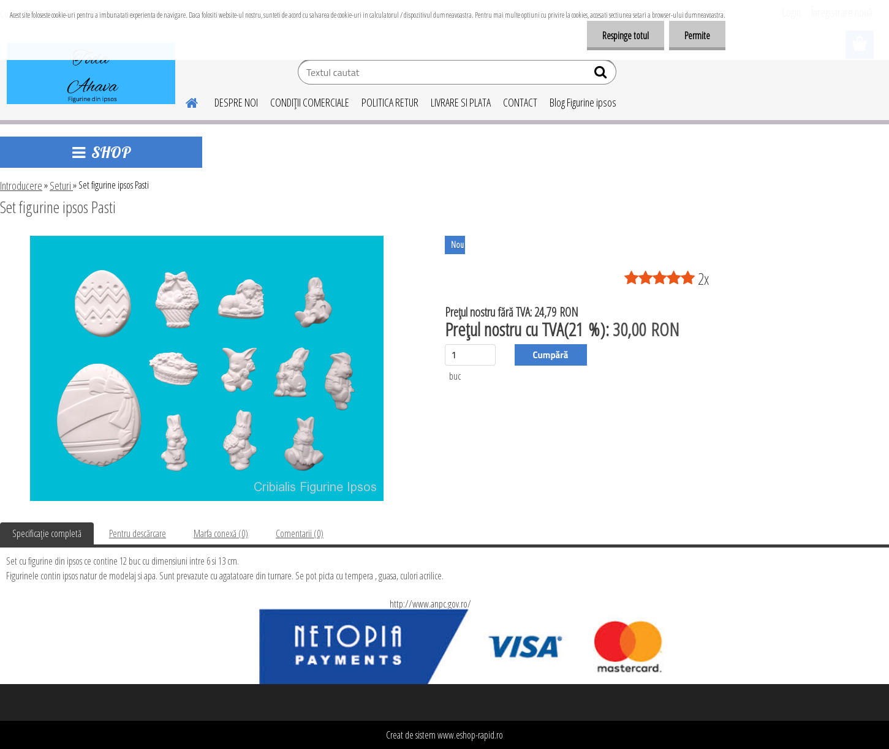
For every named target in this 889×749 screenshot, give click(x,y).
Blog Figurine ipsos (583, 102)
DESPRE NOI (236, 102)
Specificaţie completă (46, 533)
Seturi (61, 185)
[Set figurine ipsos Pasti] (207, 240)
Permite (697, 35)
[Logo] (91, 73)
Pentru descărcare (137, 533)
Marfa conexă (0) (221, 533)
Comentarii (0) (299, 533)
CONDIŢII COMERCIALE (309, 102)
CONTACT (520, 102)
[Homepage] (185, 101)
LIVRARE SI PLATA (461, 102)
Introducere (21, 185)
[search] (602, 75)
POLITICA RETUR (389, 102)
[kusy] (470, 355)
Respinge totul (625, 35)
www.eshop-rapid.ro (470, 735)
